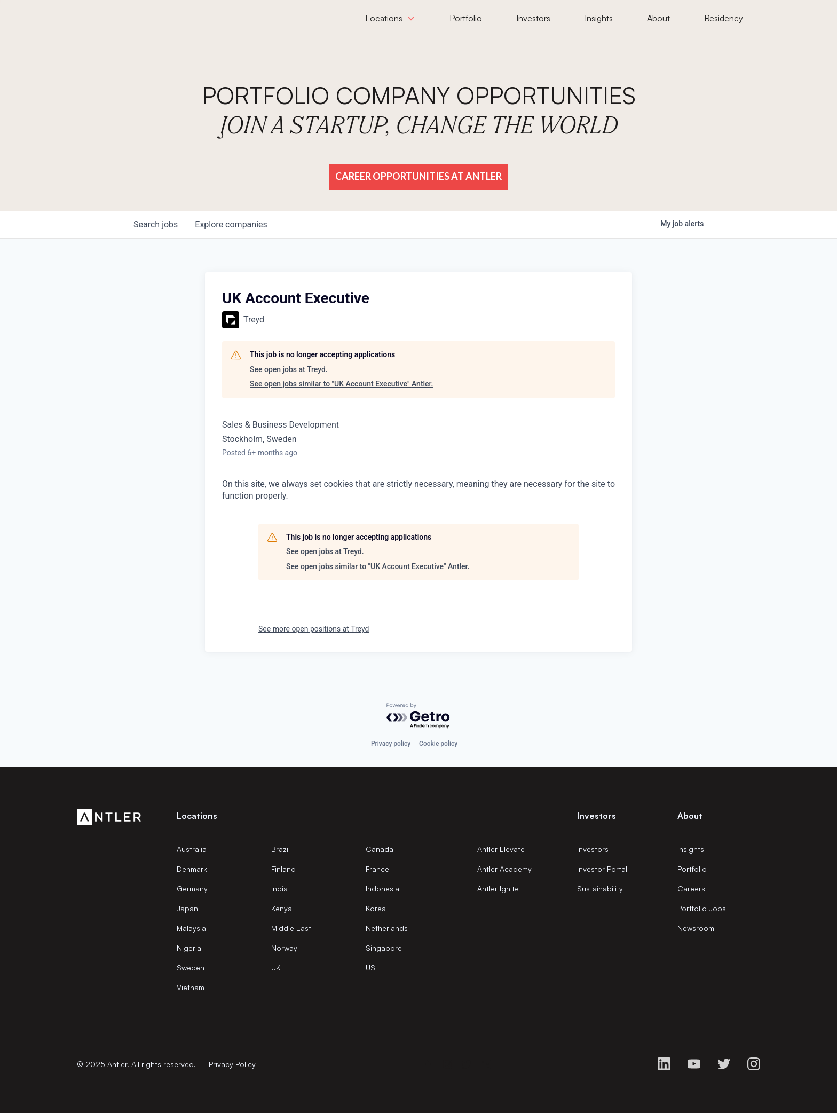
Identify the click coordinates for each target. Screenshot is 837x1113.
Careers (691, 888)
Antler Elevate (501, 849)
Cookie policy (438, 743)
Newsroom (695, 928)
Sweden (190, 967)
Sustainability (600, 888)
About (689, 815)
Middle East (291, 928)
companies (231, 224)
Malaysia (191, 928)
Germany (192, 888)
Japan (187, 908)
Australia (192, 849)
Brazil (280, 849)
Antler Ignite (498, 888)
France (377, 868)
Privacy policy (390, 743)
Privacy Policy (232, 1064)
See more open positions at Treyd (313, 629)
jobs (155, 224)
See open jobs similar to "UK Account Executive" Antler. (341, 384)
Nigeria (189, 947)
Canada (379, 849)
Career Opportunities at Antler (418, 176)
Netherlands (387, 928)
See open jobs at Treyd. (289, 369)
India (279, 888)
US (370, 967)
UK (275, 967)
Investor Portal (602, 868)
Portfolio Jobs (701, 908)
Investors (593, 849)
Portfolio (692, 868)
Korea (376, 908)
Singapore (384, 947)
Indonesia (382, 888)
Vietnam (190, 987)
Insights (690, 849)
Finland (283, 868)
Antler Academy (504, 868)
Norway (284, 947)
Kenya (281, 908)
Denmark (192, 868)
